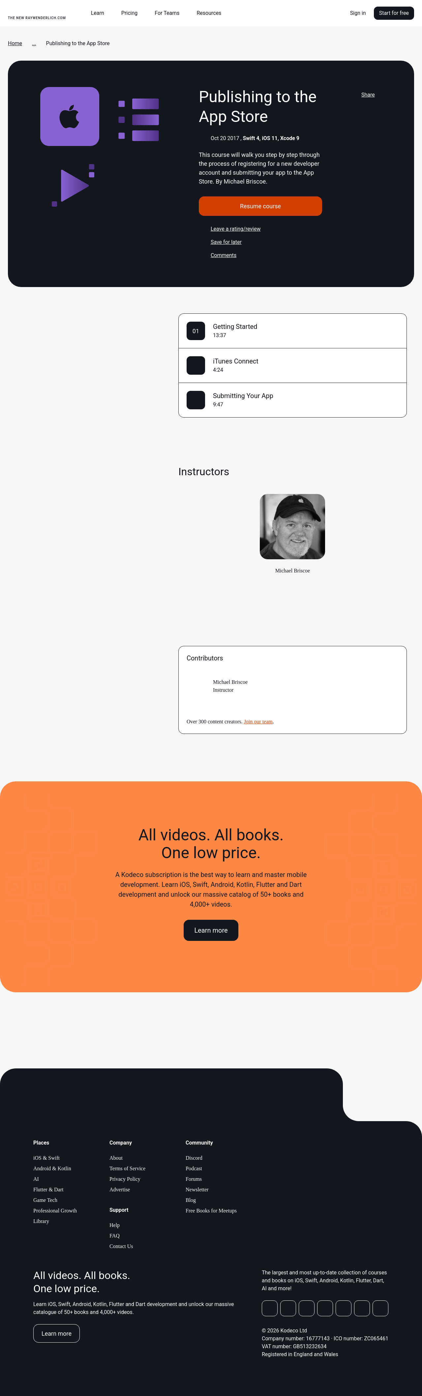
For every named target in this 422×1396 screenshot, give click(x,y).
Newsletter (197, 1189)
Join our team (258, 721)
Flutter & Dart (48, 1189)
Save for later (220, 242)
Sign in (358, 13)
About (116, 1158)
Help (114, 1225)
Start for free (394, 13)
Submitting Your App (243, 396)
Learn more (210, 930)
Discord (194, 1158)
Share (362, 95)
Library (41, 1221)
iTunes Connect (235, 361)
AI (36, 1179)
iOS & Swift (46, 1158)
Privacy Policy (124, 1179)
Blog (191, 1200)
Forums (194, 1179)
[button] (100, 13)
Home (15, 43)
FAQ (114, 1235)
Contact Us (121, 1246)
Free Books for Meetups (211, 1210)
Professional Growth (55, 1210)
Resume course (260, 206)
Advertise (119, 1189)
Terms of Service (127, 1168)
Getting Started (235, 327)
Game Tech (45, 1200)
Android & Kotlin (52, 1168)
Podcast (194, 1168)
